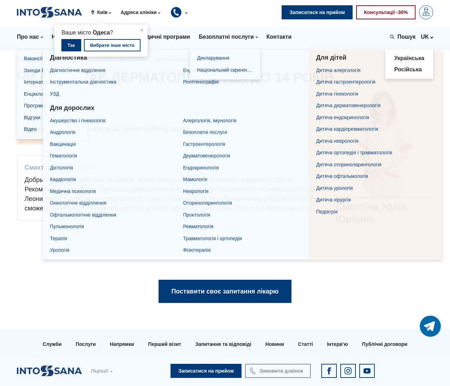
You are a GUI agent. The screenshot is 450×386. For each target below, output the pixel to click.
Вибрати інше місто (112, 45)
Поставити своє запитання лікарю (225, 291)
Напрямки (122, 344)
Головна (28, 59)
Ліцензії (99, 371)
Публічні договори (384, 344)
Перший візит (164, 344)
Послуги (86, 344)
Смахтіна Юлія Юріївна (110, 59)
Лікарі (59, 59)
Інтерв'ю (337, 344)
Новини (274, 344)
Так (71, 45)
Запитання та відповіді (223, 344)
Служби (52, 344)
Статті (305, 344)
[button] (103, 12)
